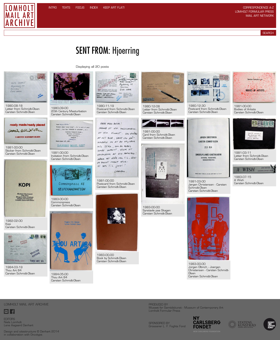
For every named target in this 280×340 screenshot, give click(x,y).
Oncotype (36, 334)
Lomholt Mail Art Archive (19, 15)
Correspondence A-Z (258, 7)
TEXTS (66, 7)
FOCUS (80, 7)
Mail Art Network (260, 15)
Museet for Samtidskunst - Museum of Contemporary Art (186, 307)
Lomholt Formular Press (254, 11)
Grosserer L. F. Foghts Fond (167, 326)
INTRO (53, 7)
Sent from (92, 50)
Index (94, 7)
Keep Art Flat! (114, 7)
